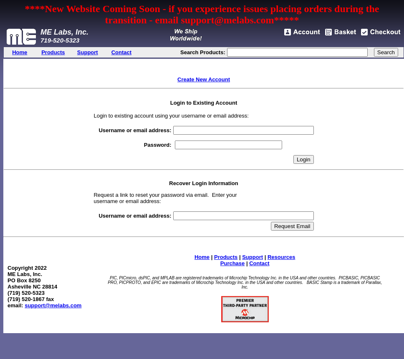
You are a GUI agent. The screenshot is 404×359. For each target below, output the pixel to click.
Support (252, 257)
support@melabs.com (53, 305)
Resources (281, 257)
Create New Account (203, 79)
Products (225, 257)
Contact (259, 263)
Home (202, 257)
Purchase (232, 263)
